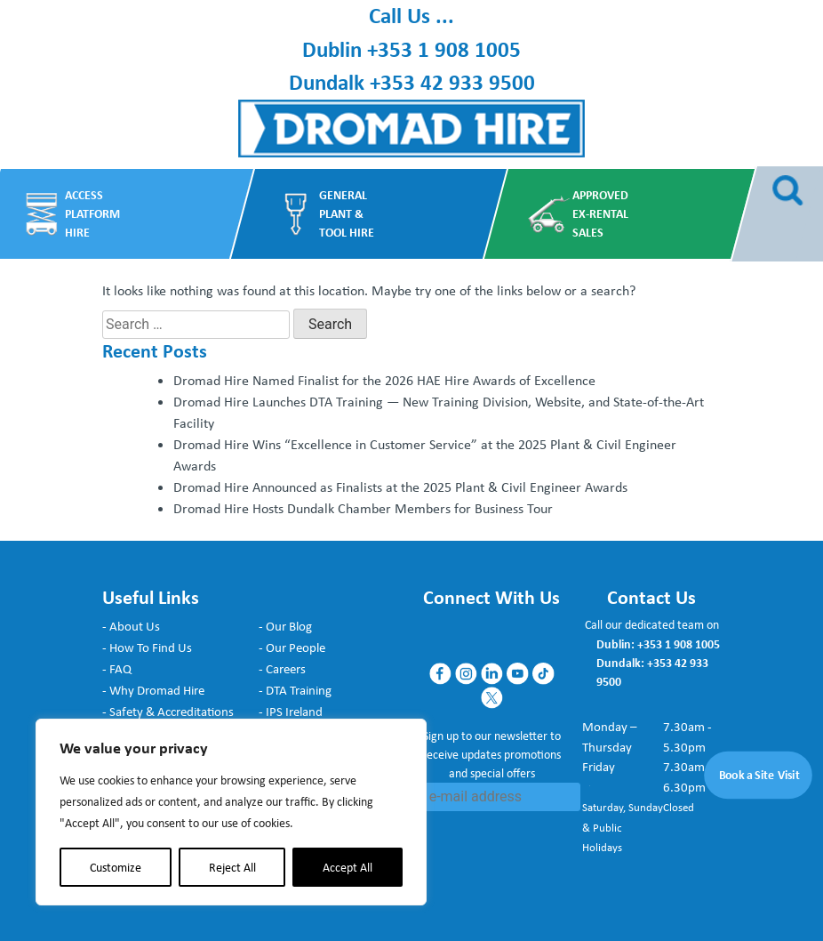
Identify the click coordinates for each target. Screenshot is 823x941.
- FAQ (117, 669)
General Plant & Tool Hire (345, 213)
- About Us (131, 626)
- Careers (282, 669)
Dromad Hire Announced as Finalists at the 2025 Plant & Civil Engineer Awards (400, 487)
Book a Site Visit (760, 775)
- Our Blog (285, 626)
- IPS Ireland (291, 711)
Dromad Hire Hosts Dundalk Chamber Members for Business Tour (363, 508)
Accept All (347, 867)
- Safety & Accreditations (168, 711)
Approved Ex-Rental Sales (600, 213)
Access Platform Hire (91, 213)
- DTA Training (295, 690)
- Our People (292, 647)
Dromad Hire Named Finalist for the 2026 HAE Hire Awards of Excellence (384, 380)
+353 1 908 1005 (444, 49)
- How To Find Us (147, 647)
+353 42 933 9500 (452, 82)
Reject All (232, 867)
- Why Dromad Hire (153, 690)
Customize (115, 867)
